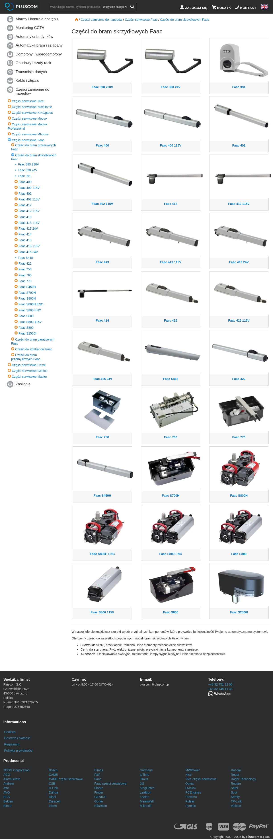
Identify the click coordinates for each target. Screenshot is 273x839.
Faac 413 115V (29, 223)
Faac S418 (25, 257)
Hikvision (100, 806)
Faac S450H (27, 287)
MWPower (192, 770)
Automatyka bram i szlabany (39, 45)
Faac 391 (24, 176)
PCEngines (193, 792)
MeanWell (147, 801)
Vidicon (236, 806)
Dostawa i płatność (17, 738)
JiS (142, 783)
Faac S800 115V (30, 322)
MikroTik (145, 806)
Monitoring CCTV (30, 28)
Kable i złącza (27, 80)
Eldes (53, 806)
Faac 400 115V (29, 188)
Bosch (53, 770)
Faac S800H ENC (30, 304)
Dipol (52, 797)
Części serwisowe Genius (29, 371)
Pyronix (190, 806)
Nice (188, 774)
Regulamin (11, 744)
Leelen (144, 797)
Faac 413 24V (28, 228)
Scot (234, 792)
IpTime (144, 774)
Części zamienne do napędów (32, 91)
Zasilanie (23, 384)
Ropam (236, 783)
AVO (6, 792)
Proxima (191, 797)
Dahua (53, 792)
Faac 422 (24, 263)
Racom (236, 770)
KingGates (147, 788)
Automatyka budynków (34, 37)
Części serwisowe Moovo (29, 118)
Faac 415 (24, 240)
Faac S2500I (27, 333)
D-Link (53, 788)
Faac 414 (24, 234)
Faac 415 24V (28, 252)
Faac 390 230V (28, 164)
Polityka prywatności (18, 750)
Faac (97, 779)
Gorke (98, 801)
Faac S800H (27, 298)
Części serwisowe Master (29, 376)
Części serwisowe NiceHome (32, 107)
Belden (8, 801)
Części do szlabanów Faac (33, 349)
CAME (53, 774)
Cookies (10, 732)
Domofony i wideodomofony (39, 54)
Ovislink (190, 788)
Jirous (144, 779)
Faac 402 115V (29, 199)
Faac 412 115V (29, 211)
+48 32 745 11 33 (220, 689)
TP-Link (236, 801)
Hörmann (146, 770)
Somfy (235, 797)
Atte (6, 788)
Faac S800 (26, 316)
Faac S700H (27, 292)
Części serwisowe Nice (28, 101)
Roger (235, 774)
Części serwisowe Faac (28, 140)
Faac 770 (24, 281)
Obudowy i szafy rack (33, 63)
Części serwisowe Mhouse (30, 134)
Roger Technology (243, 779)
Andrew (8, 783)
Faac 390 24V (27, 170)
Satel (234, 788)
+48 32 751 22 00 (220, 684)
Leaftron (145, 792)
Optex (189, 783)
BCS (6, 797)
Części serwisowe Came (29, 365)
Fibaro (98, 788)
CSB (52, 783)
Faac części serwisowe (110, 783)
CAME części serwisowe (66, 779)
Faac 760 (24, 275)
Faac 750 (24, 269)
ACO (6, 774)
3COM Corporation (16, 770)
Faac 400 (24, 182)
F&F (97, 774)
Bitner (7, 806)
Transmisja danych (31, 72)
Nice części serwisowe (201, 779)
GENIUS (100, 797)
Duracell (54, 801)
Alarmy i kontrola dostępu (37, 19)
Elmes (98, 770)
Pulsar (189, 801)
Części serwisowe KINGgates (32, 112)
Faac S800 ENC (29, 310)
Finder (98, 792)
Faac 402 (24, 193)
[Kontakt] (246, 8)
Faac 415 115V (29, 246)
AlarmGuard (11, 779)
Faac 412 (24, 205)
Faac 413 (24, 217)
